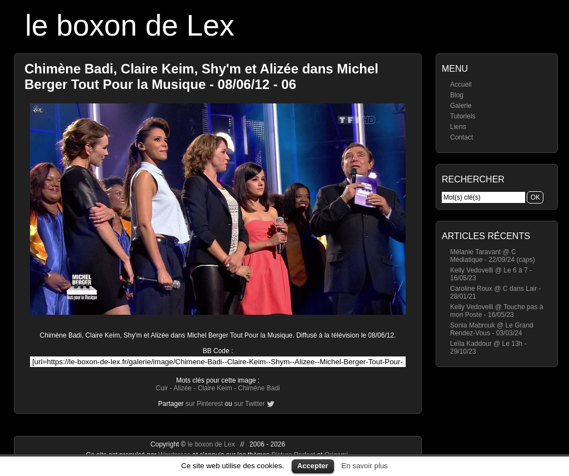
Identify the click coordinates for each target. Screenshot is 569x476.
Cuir (162, 388)
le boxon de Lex (129, 25)
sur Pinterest (204, 404)
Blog (456, 95)
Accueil (461, 84)
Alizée (182, 388)
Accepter (312, 466)
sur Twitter (249, 404)
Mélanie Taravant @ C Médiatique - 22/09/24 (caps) (492, 256)
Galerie (461, 106)
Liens (458, 127)
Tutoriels (463, 116)
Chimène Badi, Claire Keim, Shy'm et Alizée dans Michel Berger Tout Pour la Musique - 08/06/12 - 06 (201, 76)
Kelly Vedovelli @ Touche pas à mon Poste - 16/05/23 (496, 311)
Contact (461, 137)
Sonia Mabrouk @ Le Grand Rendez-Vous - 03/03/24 (491, 329)
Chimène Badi (258, 388)
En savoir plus (364, 466)
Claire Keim (215, 388)
